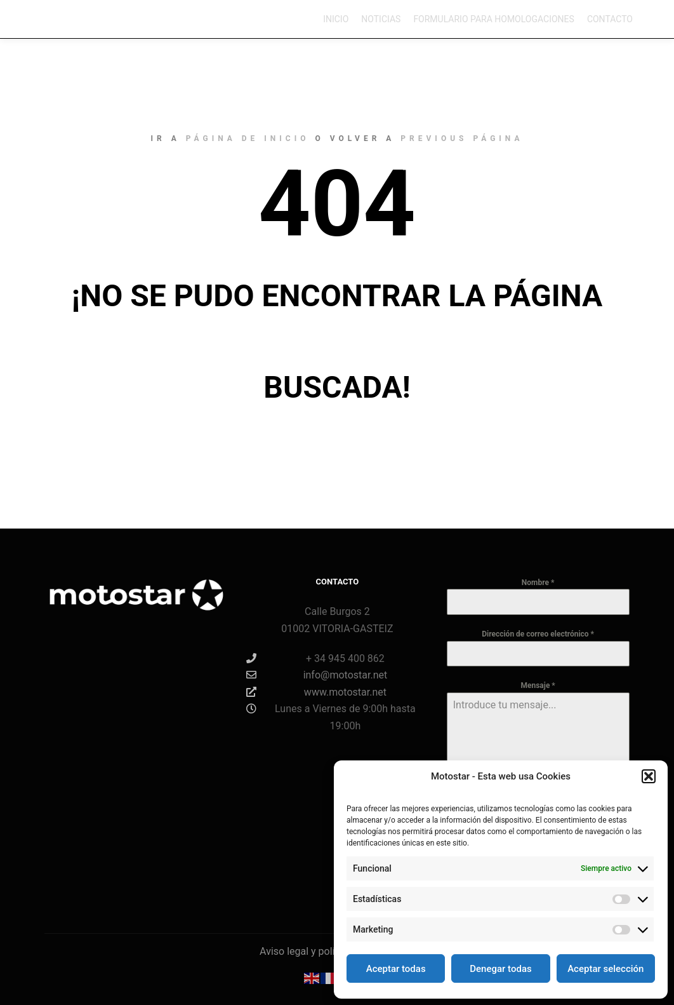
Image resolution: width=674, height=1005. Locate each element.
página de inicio (248, 138)
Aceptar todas (396, 969)
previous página (461, 138)
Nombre (538, 582)
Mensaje (537, 685)
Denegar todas (500, 969)
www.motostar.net (316, 691)
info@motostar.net (317, 674)
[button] (648, 776)
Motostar (59, 19)
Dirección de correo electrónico (538, 634)
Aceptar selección (605, 969)
